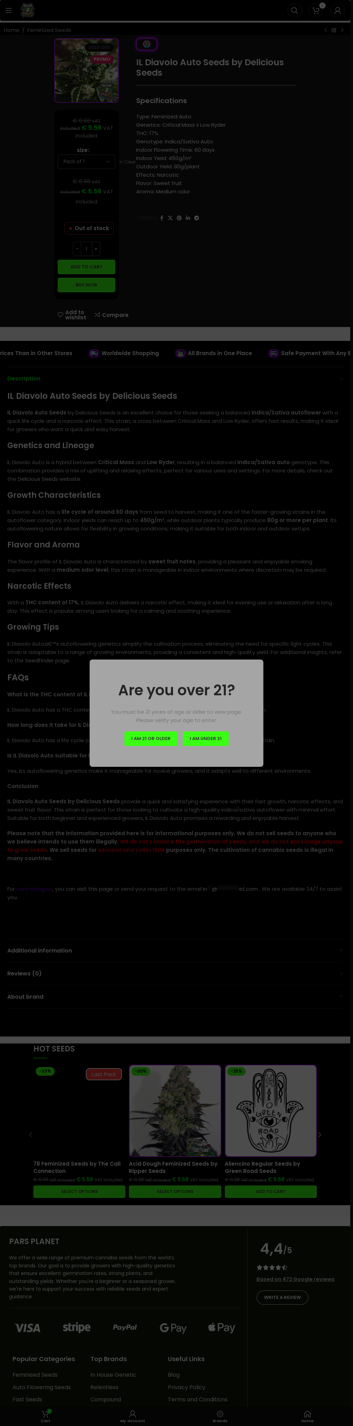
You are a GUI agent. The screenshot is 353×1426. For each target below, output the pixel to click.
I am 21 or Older (151, 738)
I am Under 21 (206, 738)
